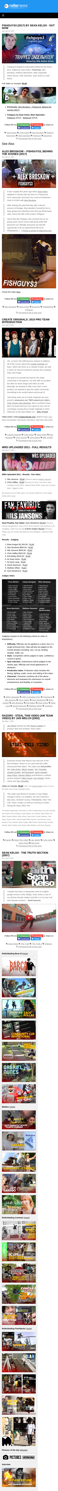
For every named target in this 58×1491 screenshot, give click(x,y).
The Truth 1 (37, 944)
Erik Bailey (30, 703)
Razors (8, 840)
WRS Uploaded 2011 (31, 697)
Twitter (37, 128)
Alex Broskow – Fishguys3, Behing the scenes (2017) (27, 152)
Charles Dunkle (14, 772)
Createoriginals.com (27, 417)
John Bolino (31, 420)
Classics (48, 944)
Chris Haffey (24, 700)
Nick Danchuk (24, 136)
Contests (48, 706)
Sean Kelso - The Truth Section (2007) (25, 854)
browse (24, 1450)
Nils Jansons (10, 700)
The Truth (25, 944)
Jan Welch (11, 726)
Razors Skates (37, 726)
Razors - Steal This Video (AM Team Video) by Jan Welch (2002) (27, 717)
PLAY (22, 479)
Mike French (27, 778)
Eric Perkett (39, 778)
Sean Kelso (12, 133)
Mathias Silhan (35, 706)
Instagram (38, 125)
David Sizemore (19, 706)
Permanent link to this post (29, 138)
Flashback (47, 697)
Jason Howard (41, 772)
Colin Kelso (24, 133)
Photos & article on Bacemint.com (37, 231)
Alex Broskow (38, 133)
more (25, 953)
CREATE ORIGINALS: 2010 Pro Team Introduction (25, 321)
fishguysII (27, 118)
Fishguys (11, 118)
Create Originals (37, 364)
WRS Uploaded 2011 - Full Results (26, 447)
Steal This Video (21, 840)
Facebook (25, 128)
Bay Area (35, 843)
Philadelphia (48, 307)
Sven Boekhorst (39, 700)
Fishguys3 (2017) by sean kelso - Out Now (28, 26)
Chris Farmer (13, 403)
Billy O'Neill (48, 437)
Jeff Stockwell (28, 772)
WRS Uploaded (12, 697)
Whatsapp (24, 125)
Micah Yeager (28, 769)
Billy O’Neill (42, 412)
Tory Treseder (40, 769)
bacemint (48, 136)
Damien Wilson (24, 775)
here (18, 292)
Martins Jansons (44, 479)
